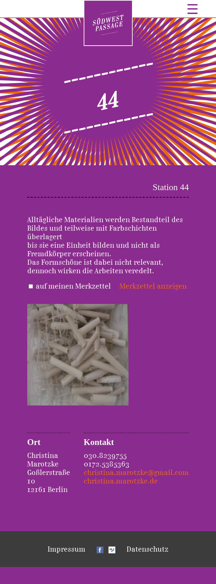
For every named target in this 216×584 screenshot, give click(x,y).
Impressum (66, 549)
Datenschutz (147, 549)
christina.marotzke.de (121, 481)
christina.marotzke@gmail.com (136, 472)
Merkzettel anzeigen (153, 286)
